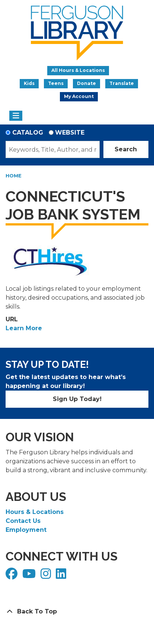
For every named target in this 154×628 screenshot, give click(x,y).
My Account (79, 96)
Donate (86, 83)
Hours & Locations (35, 511)
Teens (56, 83)
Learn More (24, 328)
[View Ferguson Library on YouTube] (30, 576)
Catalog (27, 132)
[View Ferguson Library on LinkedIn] (62, 576)
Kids (29, 83)
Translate (121, 83)
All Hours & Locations (78, 70)
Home (14, 176)
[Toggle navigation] (15, 116)
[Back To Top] (77, 611)
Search (126, 149)
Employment (26, 529)
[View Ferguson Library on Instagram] (47, 576)
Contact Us (23, 520)
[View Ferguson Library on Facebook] (12, 576)
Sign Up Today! (77, 399)
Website (69, 132)
